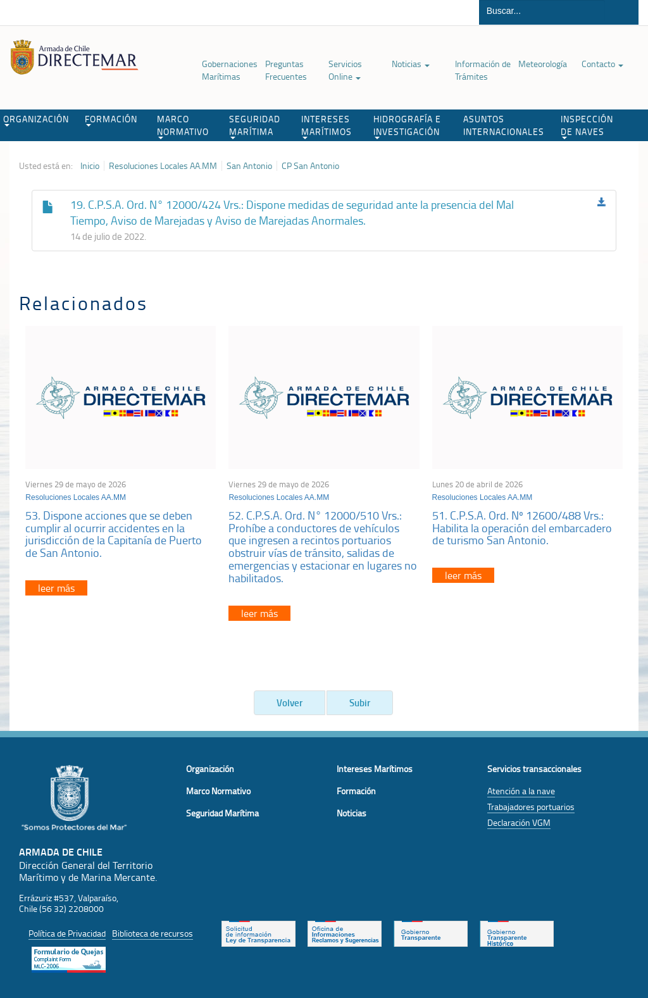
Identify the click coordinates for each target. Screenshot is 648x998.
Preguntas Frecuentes (286, 70)
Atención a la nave (521, 791)
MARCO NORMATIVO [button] (183, 126)
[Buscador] (542, 11)
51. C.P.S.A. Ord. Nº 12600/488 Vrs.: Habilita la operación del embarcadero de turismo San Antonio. (522, 528)
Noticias (411, 64)
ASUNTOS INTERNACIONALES (503, 125)
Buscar (622, 12)
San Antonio (249, 166)
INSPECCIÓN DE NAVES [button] (587, 126)
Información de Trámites (483, 70)
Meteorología (542, 64)
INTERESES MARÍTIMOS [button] (326, 126)
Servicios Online (345, 70)
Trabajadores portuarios (531, 807)
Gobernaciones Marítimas (230, 70)
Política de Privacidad (67, 933)
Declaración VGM (519, 822)
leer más (56, 588)
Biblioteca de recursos (152, 933)
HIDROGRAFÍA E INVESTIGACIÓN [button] (407, 126)
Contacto (602, 64)
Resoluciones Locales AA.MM (163, 166)
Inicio (89, 166)
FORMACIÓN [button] (111, 120)
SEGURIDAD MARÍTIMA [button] (254, 126)
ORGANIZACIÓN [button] (36, 120)
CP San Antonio (310, 166)
